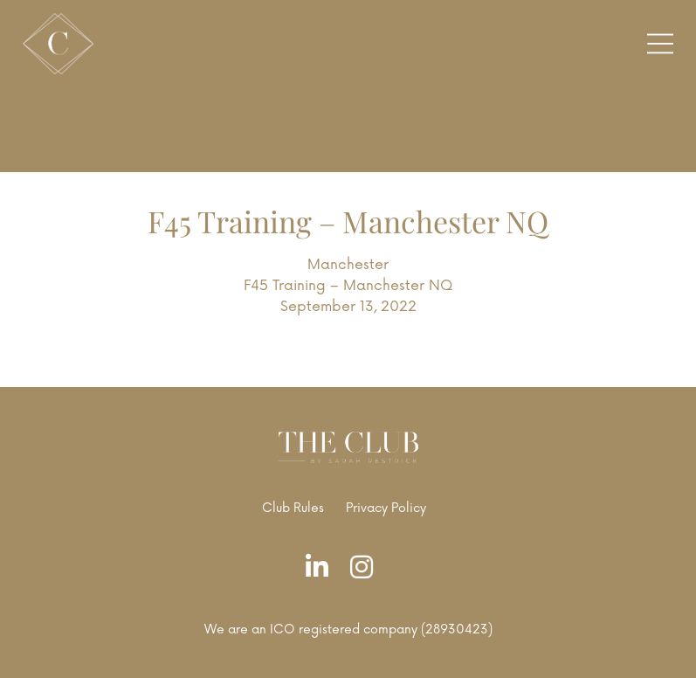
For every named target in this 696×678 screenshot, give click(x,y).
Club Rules (293, 508)
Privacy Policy (386, 508)
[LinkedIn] (321, 568)
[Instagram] (366, 568)
